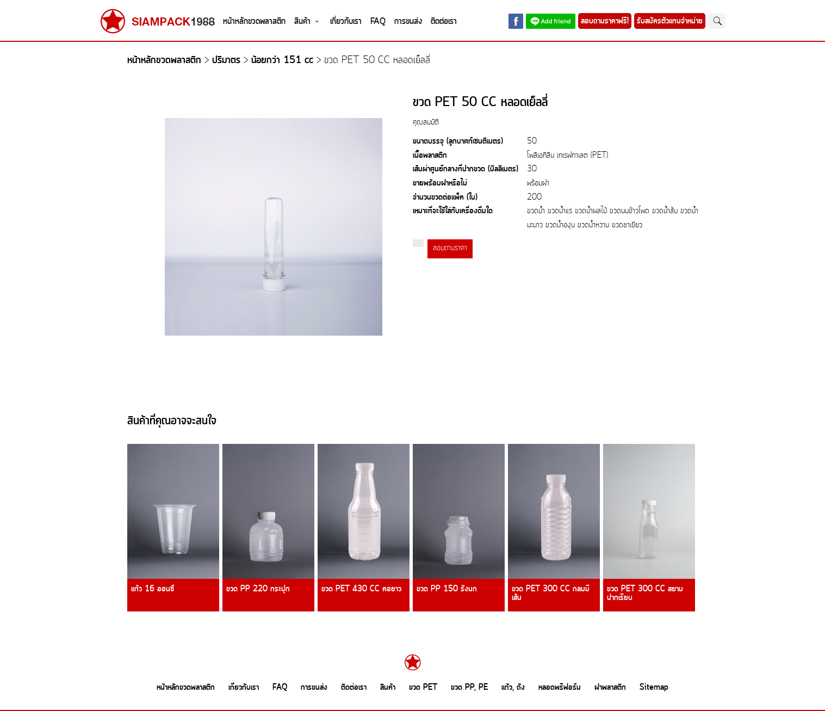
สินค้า (302, 21)
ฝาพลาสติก (610, 688)
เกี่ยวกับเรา (346, 21)
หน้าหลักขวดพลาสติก (254, 21)
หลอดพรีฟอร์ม (559, 688)
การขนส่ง (408, 21)
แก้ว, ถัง (513, 688)
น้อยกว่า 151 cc (282, 60)
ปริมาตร (226, 60)
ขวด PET (423, 688)
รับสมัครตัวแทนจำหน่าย (670, 21)
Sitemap (654, 688)
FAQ (378, 21)
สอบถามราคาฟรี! (605, 21)
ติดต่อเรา (444, 21)
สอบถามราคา (450, 248)
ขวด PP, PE (469, 688)
